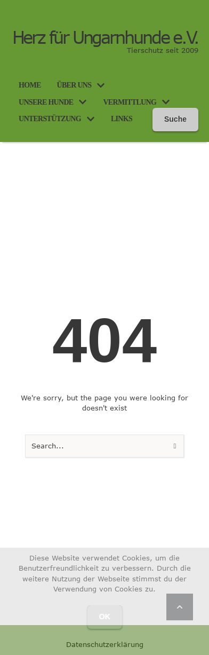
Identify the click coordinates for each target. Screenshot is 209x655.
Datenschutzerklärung (104, 644)
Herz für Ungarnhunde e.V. (105, 37)
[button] (101, 85)
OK (104, 616)
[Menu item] (30, 85)
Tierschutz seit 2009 (162, 50)
